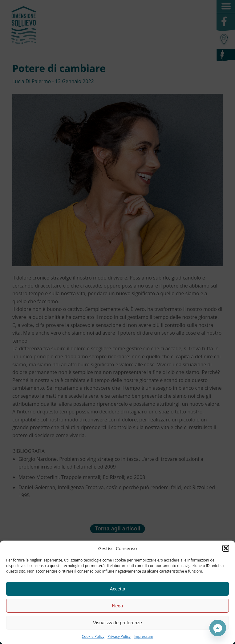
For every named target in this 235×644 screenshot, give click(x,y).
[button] (226, 548)
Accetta (117, 588)
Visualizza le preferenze (117, 622)
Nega (117, 605)
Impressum (143, 636)
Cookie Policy (93, 636)
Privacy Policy (119, 636)
